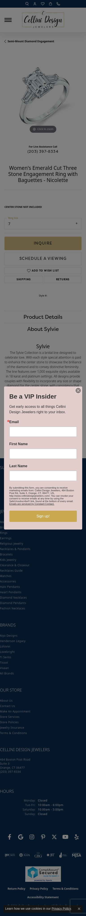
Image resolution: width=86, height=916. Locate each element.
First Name (18, 444)
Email (14, 422)
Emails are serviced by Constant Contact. (32, 504)
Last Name (18, 466)
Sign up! (43, 516)
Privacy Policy (61, 908)
